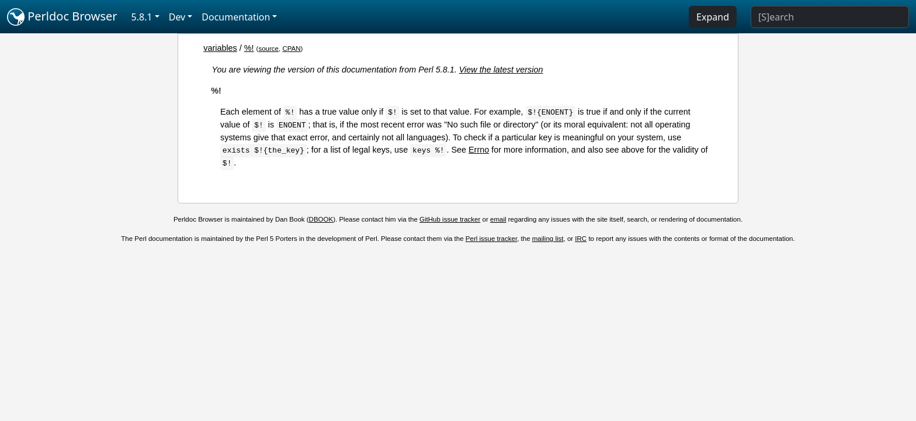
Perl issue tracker (491, 238)
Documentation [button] (236, 17)
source (268, 48)
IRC (581, 238)
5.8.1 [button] (141, 17)
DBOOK (321, 219)
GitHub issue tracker (449, 219)
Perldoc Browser (62, 17)
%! (249, 48)
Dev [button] (177, 17)
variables (220, 48)
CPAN (291, 48)
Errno (479, 149)
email (498, 219)
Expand (712, 17)
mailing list (548, 238)
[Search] (830, 17)
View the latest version (501, 69)
